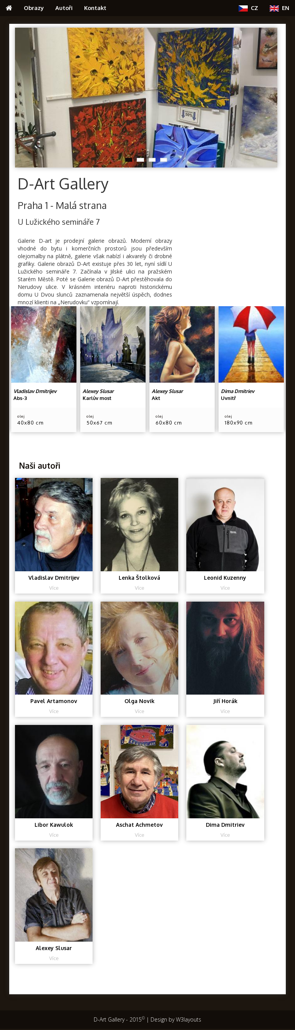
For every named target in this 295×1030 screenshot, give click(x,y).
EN (279, 8)
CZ (248, 8)
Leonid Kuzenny (225, 577)
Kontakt (95, 7)
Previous (21, 95)
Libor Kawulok (54, 825)
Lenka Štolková (139, 577)
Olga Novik (139, 701)
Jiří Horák (225, 701)
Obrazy (34, 7)
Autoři (64, 7)
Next (271, 95)
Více (54, 587)
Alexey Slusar (54, 948)
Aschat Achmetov (139, 825)
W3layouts (188, 1020)
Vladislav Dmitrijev (54, 577)
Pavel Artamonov (54, 701)
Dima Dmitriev (225, 825)
